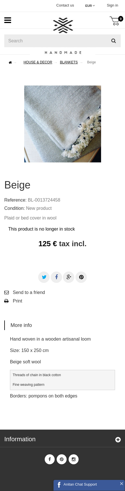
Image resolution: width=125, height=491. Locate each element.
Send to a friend (29, 292)
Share (56, 277)
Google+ (69, 277)
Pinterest (81, 277)
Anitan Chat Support (80, 484)
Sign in (112, 5)
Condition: (14, 208)
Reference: (15, 200)
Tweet (44, 277)
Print (17, 301)
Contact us (65, 5)
